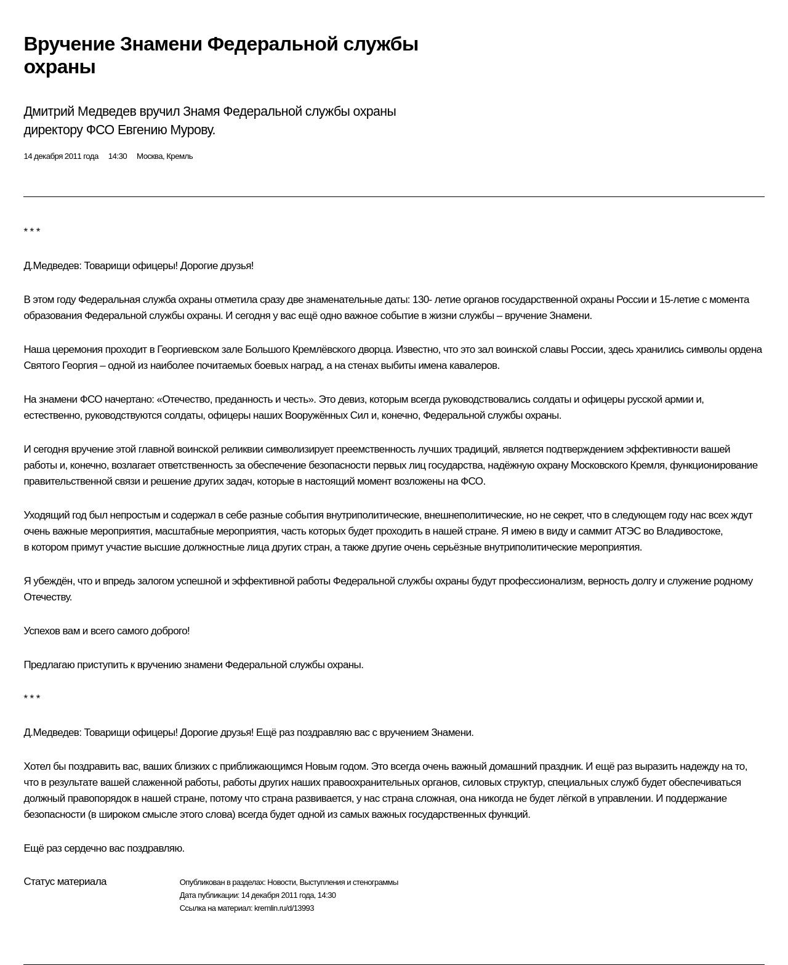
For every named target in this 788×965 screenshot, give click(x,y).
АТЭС (627, 531)
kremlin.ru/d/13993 (284, 908)
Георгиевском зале (200, 349)
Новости (281, 882)
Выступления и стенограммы (348, 882)
